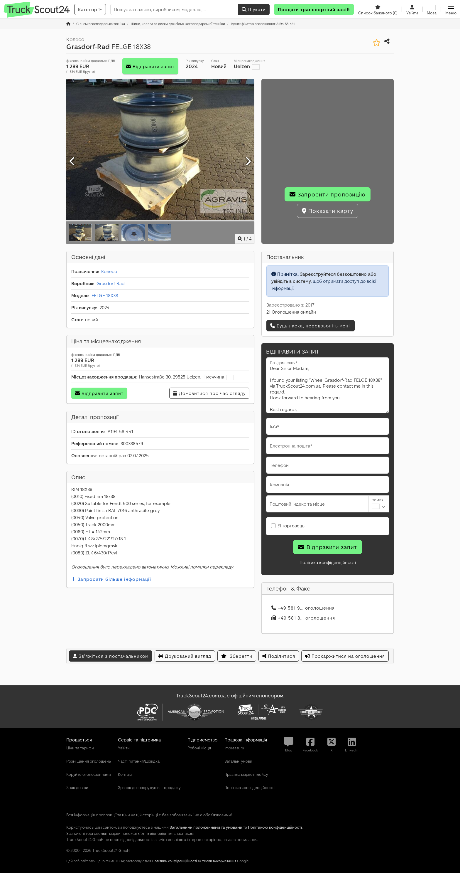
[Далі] (248, 161)
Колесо (109, 271)
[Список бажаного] (378, 9)
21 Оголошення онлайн (291, 312)
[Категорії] (90, 9)
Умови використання (219, 861)
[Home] (100, 23)
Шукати (254, 9)
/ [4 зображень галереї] (245, 239)
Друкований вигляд (184, 656)
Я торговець (291, 526)
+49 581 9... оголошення (303, 608)
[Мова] (432, 9)
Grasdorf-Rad (111, 283)
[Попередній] (72, 161)
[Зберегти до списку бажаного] (376, 43)
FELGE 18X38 (105, 295)
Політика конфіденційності (328, 562)
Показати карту (327, 211)
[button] (450, 9)
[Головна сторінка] (68, 23)
